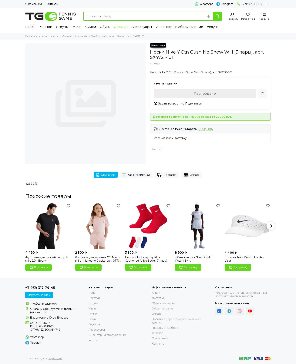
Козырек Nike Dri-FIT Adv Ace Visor (244, 259)
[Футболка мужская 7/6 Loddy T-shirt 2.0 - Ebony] (48, 226)
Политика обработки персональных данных (176, 320)
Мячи (77, 27)
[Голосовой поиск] (208, 16)
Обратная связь (162, 308)
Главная (30, 36)
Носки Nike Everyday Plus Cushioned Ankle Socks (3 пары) (146, 259)
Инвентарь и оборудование (179, 27)
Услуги (212, 27)
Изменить (206, 129)
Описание (105, 175)
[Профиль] (232, 16)
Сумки (90, 27)
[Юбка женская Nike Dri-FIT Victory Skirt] (198, 226)
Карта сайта (55, 358)
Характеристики (136, 175)
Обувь (105, 27)
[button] (271, 226)
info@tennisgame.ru (43, 303)
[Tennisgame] (50, 16)
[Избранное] (248, 16)
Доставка (166, 175)
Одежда (121, 27)
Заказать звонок (39, 295)
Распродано (205, 93)
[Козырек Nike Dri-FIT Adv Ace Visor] (248, 226)
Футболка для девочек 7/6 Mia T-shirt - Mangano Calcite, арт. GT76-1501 (97, 259)
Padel (30, 27)
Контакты (51, 4)
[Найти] (217, 16)
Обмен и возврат (163, 303)
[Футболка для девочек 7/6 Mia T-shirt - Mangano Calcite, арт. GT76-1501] (98, 226)
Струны (62, 27)
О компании (33, 4)
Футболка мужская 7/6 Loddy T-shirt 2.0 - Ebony (46, 259)
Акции (156, 292)
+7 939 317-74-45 (250, 4)
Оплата (192, 175)
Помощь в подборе (165, 327)
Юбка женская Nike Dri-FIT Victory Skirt (193, 259)
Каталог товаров (49, 36)
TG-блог (157, 333)
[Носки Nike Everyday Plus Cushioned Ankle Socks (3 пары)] (148, 226)
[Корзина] (264, 16)
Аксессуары (141, 27)
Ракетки (45, 27)
